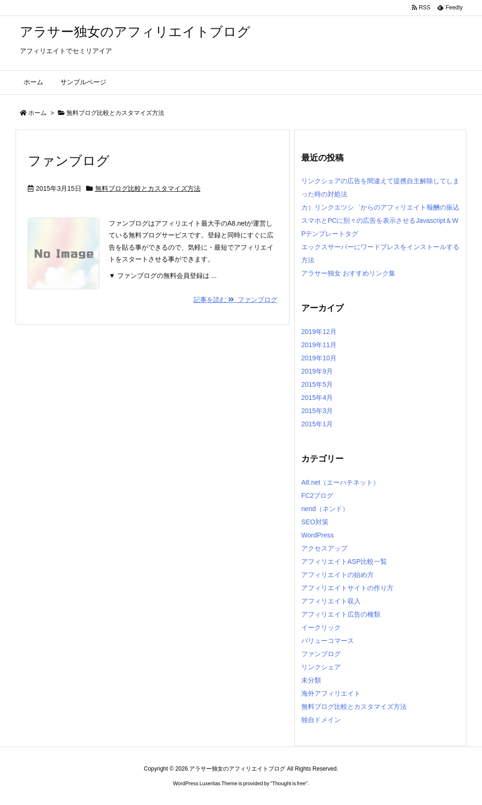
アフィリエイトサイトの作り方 (347, 588)
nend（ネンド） (325, 508)
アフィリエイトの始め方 (337, 574)
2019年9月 (317, 371)
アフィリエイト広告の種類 (340, 614)
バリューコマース (327, 640)
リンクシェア (321, 667)
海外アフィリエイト (331, 693)
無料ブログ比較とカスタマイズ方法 (148, 188)
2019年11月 (319, 345)
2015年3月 (317, 411)
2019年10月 (319, 358)
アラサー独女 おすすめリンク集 (348, 273)
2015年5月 (317, 384)
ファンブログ (69, 161)
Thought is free (288, 783)
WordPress (317, 535)
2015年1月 (317, 424)
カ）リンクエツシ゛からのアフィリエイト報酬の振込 (380, 207)
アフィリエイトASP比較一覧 (344, 561)
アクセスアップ (324, 548)
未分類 (311, 680)
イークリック (321, 627)
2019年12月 (319, 331)
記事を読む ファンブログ (235, 299)
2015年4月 (317, 397)
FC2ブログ (317, 495)
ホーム (37, 112)
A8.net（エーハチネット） (340, 482)
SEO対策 (315, 522)
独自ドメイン (321, 720)
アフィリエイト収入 (331, 601)
